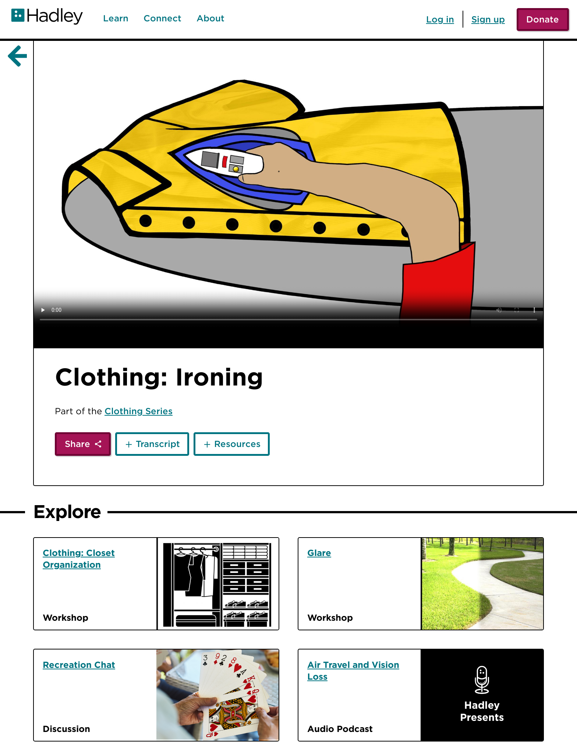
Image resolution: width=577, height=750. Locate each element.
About (210, 18)
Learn (115, 18)
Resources (237, 443)
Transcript (158, 443)
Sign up (488, 19)
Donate (542, 19)
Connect (162, 18)
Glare (319, 552)
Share (77, 443)
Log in (440, 19)
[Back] (16, 56)
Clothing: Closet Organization (79, 558)
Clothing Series (139, 410)
